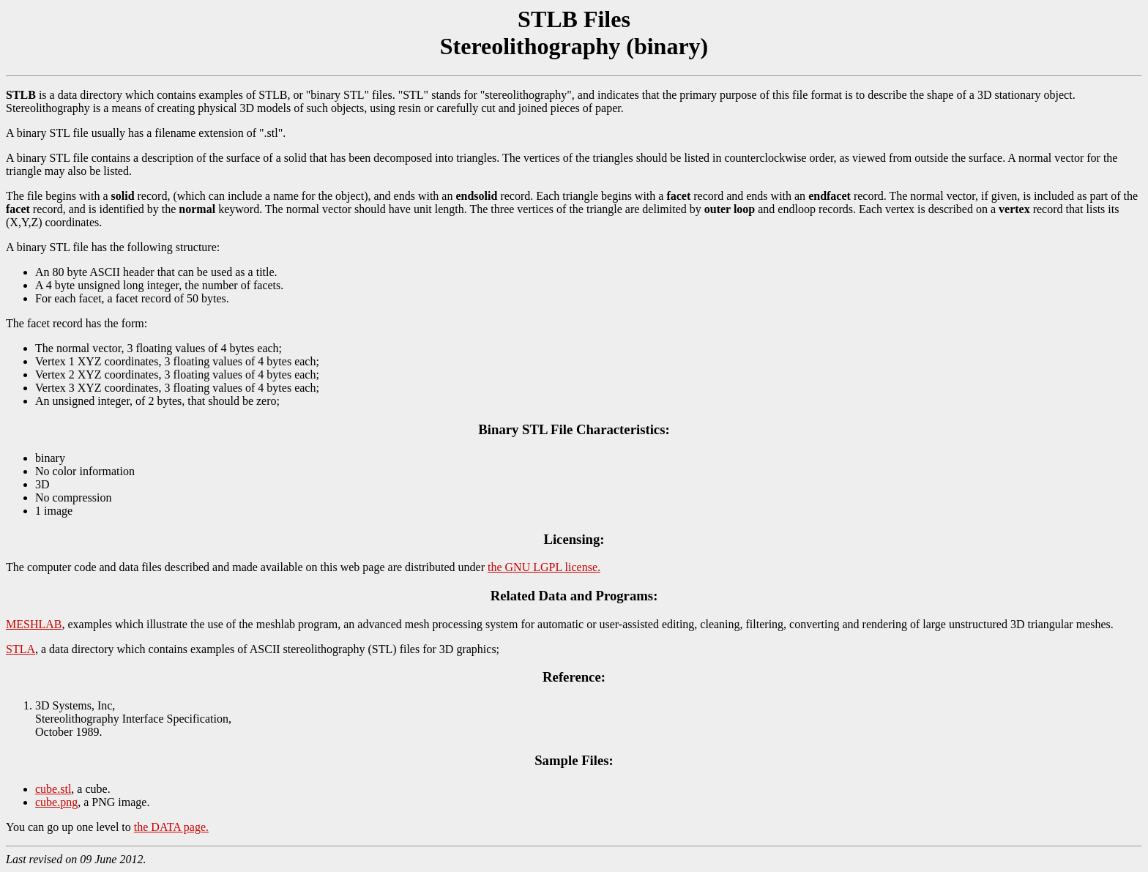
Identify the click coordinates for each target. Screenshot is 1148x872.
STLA (20, 649)
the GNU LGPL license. (544, 567)
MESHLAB (33, 624)
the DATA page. (171, 827)
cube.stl (53, 789)
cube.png (56, 802)
